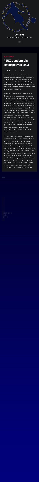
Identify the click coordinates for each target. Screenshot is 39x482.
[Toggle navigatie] (19, 42)
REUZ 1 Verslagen (9, 57)
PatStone (8, 71)
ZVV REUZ (19, 34)
